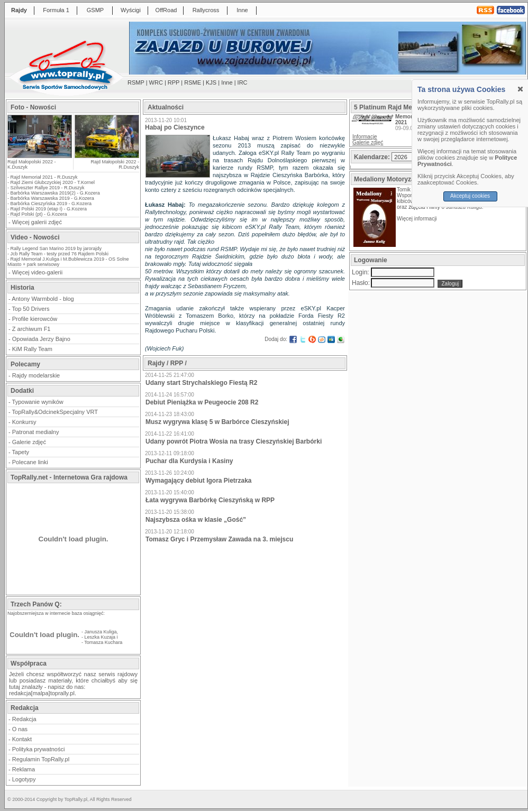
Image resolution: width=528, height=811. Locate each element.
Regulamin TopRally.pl (40, 759)
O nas (20, 729)
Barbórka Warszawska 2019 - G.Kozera (52, 198)
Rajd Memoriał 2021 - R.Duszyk (44, 177)
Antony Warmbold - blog (43, 299)
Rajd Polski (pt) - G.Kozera (39, 214)
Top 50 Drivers (31, 309)
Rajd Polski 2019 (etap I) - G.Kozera (49, 208)
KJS (211, 82)
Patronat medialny (35, 432)
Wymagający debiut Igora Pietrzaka (198, 480)
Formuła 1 (56, 10)
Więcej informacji (417, 219)
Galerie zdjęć (29, 442)
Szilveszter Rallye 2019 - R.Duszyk (48, 187)
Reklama (23, 769)
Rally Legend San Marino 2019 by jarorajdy (56, 248)
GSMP (95, 10)
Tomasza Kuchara (103, 642)
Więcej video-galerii (37, 272)
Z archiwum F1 (31, 329)
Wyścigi (131, 10)
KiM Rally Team (32, 349)
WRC (156, 82)
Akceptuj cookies (470, 196)
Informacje (364, 137)
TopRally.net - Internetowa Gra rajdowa (69, 477)
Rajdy (19, 10)
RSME (192, 82)
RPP (173, 82)
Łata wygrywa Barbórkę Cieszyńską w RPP (210, 500)
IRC (243, 82)
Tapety (20, 452)
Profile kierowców (35, 319)
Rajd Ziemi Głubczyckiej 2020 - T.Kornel (53, 182)
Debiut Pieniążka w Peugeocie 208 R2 (201, 402)
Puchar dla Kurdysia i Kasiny (189, 461)
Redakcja (24, 719)
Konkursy (24, 422)
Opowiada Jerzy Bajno (41, 339)
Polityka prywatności (38, 749)
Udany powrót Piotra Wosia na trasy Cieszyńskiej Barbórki (233, 441)
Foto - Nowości (33, 107)
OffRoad (166, 10)
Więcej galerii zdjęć (37, 222)
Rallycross (206, 10)
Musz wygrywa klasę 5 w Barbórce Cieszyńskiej (217, 422)
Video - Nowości (35, 237)
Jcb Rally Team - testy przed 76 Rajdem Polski (59, 253)
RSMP (136, 82)
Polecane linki (30, 462)
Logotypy (24, 779)
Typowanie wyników (37, 402)
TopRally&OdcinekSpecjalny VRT (55, 412)
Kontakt (22, 739)
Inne (242, 10)
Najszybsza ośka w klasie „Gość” (195, 519)
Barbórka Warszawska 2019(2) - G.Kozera (55, 193)
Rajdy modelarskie (36, 375)
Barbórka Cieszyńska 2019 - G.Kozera (51, 203)
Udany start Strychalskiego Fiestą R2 (201, 382)
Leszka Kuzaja (100, 637)
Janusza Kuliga (101, 631)
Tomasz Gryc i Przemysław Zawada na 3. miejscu (219, 539)
